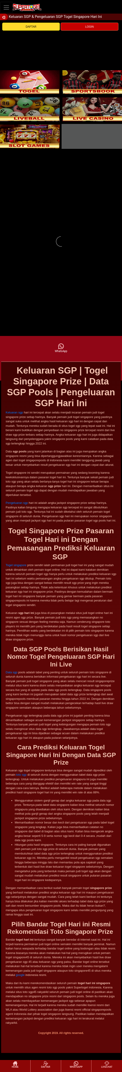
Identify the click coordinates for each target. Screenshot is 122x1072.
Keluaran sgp (14, 412)
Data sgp (11, 672)
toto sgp (21, 774)
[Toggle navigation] (6, 7)
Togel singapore (16, 565)
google (20, 975)
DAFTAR (31, 26)
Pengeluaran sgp (17, 503)
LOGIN (89, 26)
